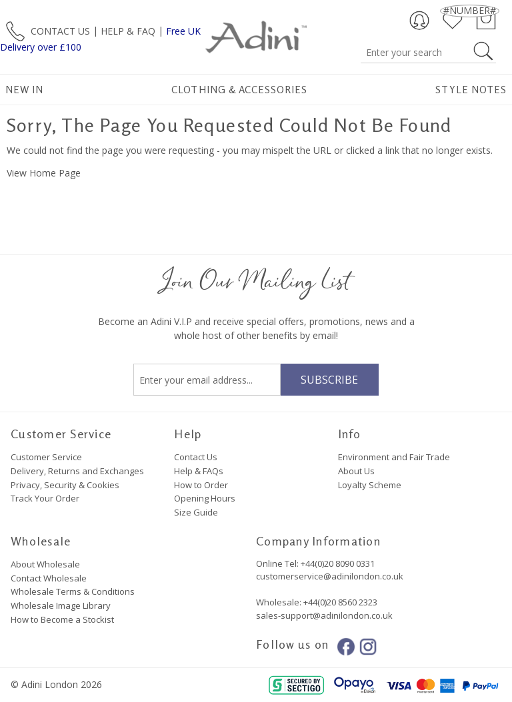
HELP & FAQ (128, 30)
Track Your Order (45, 498)
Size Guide (196, 512)
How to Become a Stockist (62, 619)
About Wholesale (45, 564)
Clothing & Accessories (239, 89)
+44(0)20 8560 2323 (339, 602)
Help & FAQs (198, 471)
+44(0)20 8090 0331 (338, 563)
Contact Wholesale (49, 578)
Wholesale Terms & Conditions (73, 591)
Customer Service (46, 457)
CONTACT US (60, 30)
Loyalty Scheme (369, 485)
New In (24, 89)
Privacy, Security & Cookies (65, 485)
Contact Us (195, 457)
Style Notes (471, 89)
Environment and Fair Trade (394, 457)
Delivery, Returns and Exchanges (77, 471)
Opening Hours (204, 498)
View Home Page (44, 173)
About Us (356, 471)
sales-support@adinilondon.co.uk (324, 615)
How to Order (201, 485)
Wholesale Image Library (61, 605)
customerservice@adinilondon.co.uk (329, 576)
